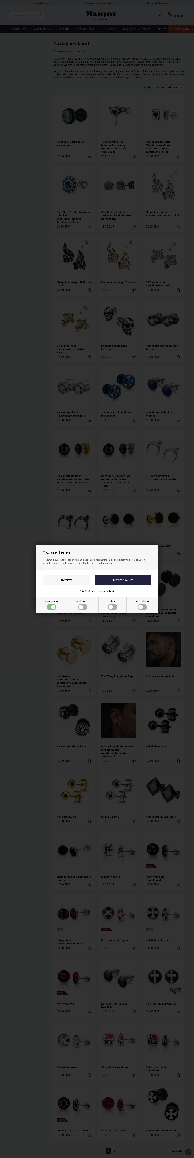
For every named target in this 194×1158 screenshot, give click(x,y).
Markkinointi (82, 605)
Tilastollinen (142, 605)
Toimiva (112, 605)
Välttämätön (51, 605)
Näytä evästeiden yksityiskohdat (97, 591)
